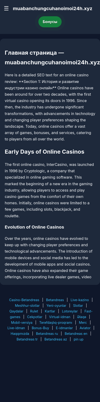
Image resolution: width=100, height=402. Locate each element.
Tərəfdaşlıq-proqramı (55, 322)
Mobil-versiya (21, 322)
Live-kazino (80, 300)
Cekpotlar (34, 317)
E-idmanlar (64, 328)
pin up (78, 339)
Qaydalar (16, 311)
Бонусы (50, 21)
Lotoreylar (70, 311)
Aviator (85, 328)
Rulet (34, 311)
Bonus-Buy (40, 328)
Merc (83, 322)
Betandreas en (76, 334)
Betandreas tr (27, 339)
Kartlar (50, 311)
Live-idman (16, 328)
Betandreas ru (47, 334)
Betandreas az (56, 339)
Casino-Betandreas (24, 300)
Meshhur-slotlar (27, 306)
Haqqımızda (20, 334)
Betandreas (55, 300)
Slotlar (78, 306)
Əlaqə (81, 317)
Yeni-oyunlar (56, 306)
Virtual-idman (59, 317)
